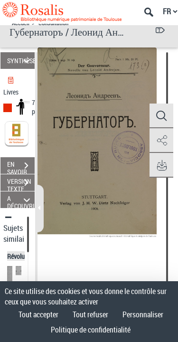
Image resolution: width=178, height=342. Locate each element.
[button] (161, 116)
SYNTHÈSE (21, 60)
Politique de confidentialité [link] (91, 329)
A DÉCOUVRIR (21, 199)
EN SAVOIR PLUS (21, 166)
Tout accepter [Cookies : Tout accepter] (38, 314)
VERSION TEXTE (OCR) (21, 183)
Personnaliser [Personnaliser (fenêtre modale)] (142, 314)
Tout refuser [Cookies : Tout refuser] (90, 314)
